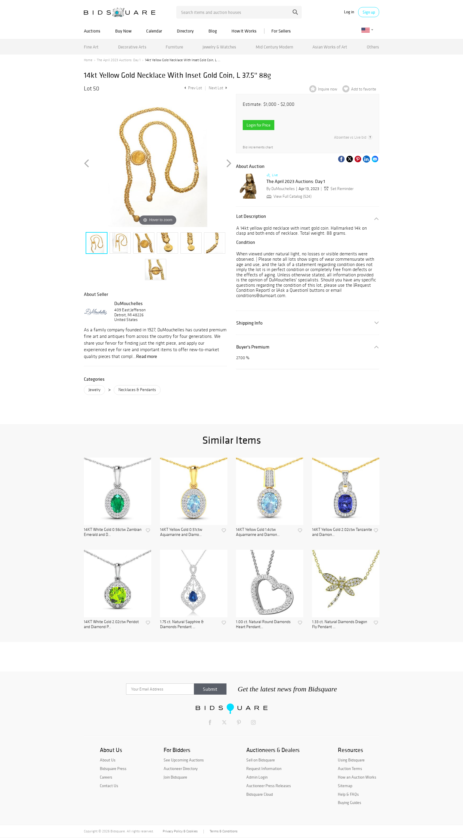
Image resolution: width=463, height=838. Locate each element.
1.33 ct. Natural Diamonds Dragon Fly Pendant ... (339, 624)
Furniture (174, 47)
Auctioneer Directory (181, 768)
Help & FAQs (348, 794)
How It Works (244, 31)
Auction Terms (350, 768)
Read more (146, 356)
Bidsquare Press (113, 768)
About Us (107, 760)
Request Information (263, 768)
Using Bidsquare (351, 760)
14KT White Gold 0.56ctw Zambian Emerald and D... (112, 532)
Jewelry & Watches (219, 47)
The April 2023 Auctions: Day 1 (119, 60)
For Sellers (281, 31)
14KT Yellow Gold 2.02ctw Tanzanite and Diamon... (342, 532)
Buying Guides (349, 802)
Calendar (154, 31)
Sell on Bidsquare (260, 760)
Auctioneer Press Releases (268, 785)
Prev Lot (192, 87)
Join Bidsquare (175, 777)
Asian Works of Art (329, 47)
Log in (349, 12)
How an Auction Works (357, 777)
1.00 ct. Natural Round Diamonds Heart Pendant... (263, 624)
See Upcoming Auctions (184, 760)
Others (373, 47)
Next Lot (218, 87)
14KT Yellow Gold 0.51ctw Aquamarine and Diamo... (181, 532)
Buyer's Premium (252, 347)
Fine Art (91, 47)
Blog (212, 31)
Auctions (92, 31)
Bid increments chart (258, 147)
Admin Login (257, 777)
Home (88, 60)
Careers (106, 777)
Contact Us (109, 785)
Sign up (369, 12)
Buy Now (123, 31)
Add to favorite (363, 89)
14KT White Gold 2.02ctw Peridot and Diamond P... (111, 624)
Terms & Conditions (223, 831)
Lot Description (251, 216)
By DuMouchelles (280, 189)
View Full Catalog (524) (288, 196)
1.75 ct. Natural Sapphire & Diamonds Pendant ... (182, 624)
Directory (185, 31)
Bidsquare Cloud (259, 794)
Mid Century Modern (274, 47)
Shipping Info (249, 323)
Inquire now (327, 89)
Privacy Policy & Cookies (180, 831)
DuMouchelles (128, 303)
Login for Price (258, 125)
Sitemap (345, 785)
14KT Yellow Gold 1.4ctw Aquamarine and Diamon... (258, 532)
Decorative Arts (132, 47)
